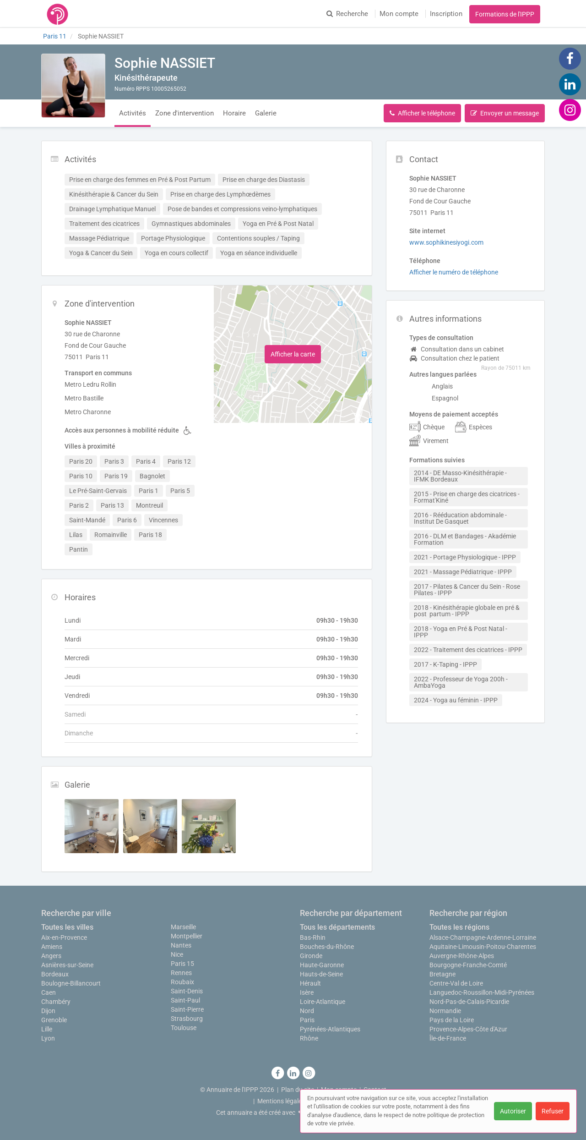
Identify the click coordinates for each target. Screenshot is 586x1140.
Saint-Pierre (187, 1009)
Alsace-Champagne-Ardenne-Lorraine (482, 937)
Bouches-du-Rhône (327, 946)
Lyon (48, 1038)
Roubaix (182, 982)
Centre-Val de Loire (456, 983)
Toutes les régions (459, 927)
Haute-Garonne (322, 965)
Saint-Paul (185, 1000)
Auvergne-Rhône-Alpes (461, 955)
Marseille (183, 927)
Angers (51, 955)
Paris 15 (182, 963)
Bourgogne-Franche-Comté (468, 965)
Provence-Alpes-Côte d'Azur (468, 1029)
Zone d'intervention (184, 113)
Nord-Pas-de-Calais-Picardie (469, 1001)
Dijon (48, 1010)
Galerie (266, 113)
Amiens (51, 946)
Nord (307, 1010)
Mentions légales (281, 1101)
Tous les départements (337, 927)
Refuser (553, 1111)
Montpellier (186, 936)
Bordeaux (55, 974)
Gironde (311, 955)
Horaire (234, 113)
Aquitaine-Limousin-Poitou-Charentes (482, 946)
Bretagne (442, 974)
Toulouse (183, 1027)
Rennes (181, 972)
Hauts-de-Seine (321, 974)
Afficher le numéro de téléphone (453, 272)
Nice (177, 954)
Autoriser (513, 1111)
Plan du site (297, 1089)
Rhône (309, 1038)
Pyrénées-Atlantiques (330, 1029)
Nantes (181, 945)
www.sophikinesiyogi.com (446, 242)
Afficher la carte (293, 354)
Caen (48, 992)
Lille (46, 1029)
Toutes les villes (67, 927)
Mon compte (399, 14)
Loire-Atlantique (322, 1001)
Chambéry (56, 1001)
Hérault (310, 983)
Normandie (445, 1010)
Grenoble (54, 1020)
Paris (307, 1020)
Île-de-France (447, 1038)
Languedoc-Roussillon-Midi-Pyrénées (481, 992)
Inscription (446, 14)
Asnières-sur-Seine (67, 965)
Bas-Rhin (313, 937)
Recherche (347, 14)
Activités (132, 113)
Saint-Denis (187, 991)
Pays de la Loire (451, 1020)
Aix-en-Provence (64, 937)
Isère (307, 992)
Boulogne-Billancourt (71, 983)
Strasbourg (187, 1018)
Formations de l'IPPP (504, 14)
